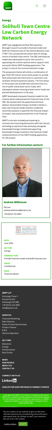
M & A (4, 330)
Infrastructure (8, 349)
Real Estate (7, 352)
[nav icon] (44, 6)
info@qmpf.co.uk (9, 308)
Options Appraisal (10, 333)
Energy (5, 346)
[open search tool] (37, 6)
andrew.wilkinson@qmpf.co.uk (17, 210)
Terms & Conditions (32, 395)
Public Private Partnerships (14, 324)
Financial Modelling (11, 318)
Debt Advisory (8, 321)
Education (6, 343)
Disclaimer (45, 395)
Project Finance (9, 327)
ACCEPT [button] (23, 424)
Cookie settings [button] (10, 424)
